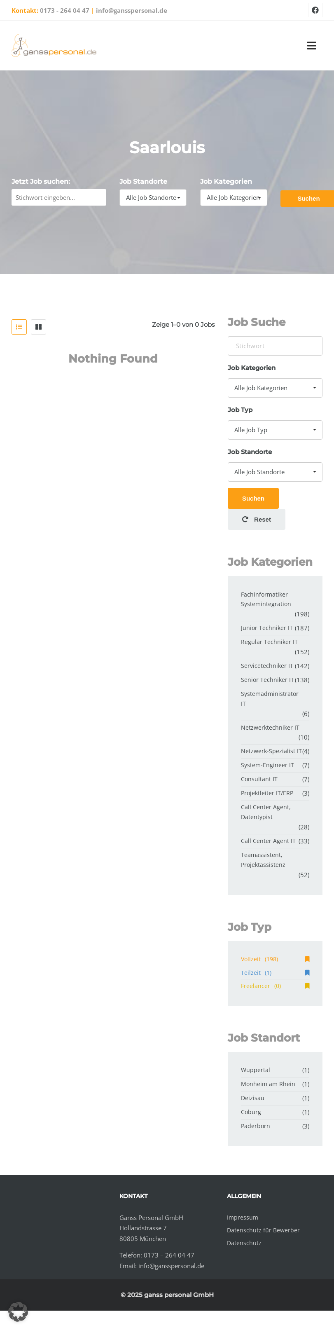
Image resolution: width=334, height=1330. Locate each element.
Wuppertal (255, 1070)
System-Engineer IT (267, 765)
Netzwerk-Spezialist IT (271, 751)
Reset (256, 519)
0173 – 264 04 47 (169, 1255)
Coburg (251, 1112)
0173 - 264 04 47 (64, 10)
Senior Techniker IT (267, 680)
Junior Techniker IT (267, 628)
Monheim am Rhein (268, 1084)
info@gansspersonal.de (131, 10)
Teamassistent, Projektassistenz (263, 860)
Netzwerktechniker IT (270, 727)
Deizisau (252, 1098)
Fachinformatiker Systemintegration (266, 599)
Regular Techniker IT (269, 642)
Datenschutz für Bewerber (263, 1230)
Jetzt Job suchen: (41, 181)
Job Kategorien (226, 181)
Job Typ (240, 410)
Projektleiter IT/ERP (267, 793)
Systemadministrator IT (270, 698)
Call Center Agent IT (268, 841)
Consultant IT (259, 779)
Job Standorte (143, 181)
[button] (18, 1312)
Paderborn (255, 1126)
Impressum (242, 1217)
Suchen (253, 498)
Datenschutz (244, 1243)
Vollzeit (275, 959)
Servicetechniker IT (267, 666)
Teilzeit (275, 972)
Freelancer (275, 986)
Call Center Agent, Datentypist (266, 812)
